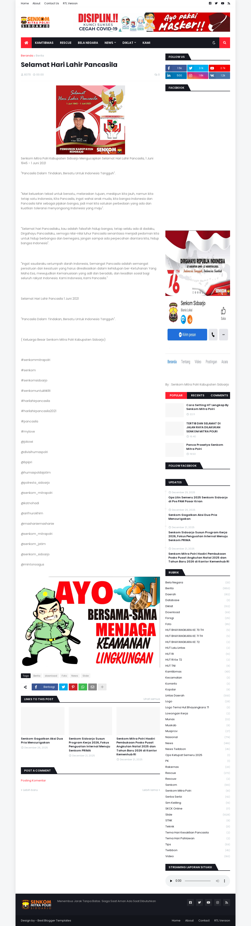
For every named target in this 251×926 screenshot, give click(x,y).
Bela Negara (197, 582)
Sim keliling (197, 803)
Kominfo (197, 684)
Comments (219, 395)
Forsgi (197, 618)
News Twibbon (197, 749)
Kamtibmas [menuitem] (44, 43)
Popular (176, 395)
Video (197, 856)
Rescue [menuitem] (65, 43)
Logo (197, 701)
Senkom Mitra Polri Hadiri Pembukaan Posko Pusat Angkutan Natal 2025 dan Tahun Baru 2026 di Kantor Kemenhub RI (136, 746)
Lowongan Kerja (197, 713)
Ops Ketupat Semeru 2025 (197, 755)
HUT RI (197, 654)
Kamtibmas (197, 671)
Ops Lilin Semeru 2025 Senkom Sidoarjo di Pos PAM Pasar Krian (198, 499)
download (51, 675)
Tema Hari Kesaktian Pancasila (197, 832)
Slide (86, 675)
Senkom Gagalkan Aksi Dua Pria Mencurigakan (42, 741)
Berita (40, 56)
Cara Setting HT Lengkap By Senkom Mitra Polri (207, 407)
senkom (197, 785)
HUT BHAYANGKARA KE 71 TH (197, 636)
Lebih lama (150, 790)
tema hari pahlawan (197, 838)
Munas (197, 719)
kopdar (197, 689)
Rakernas (197, 767)
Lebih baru (30, 790)
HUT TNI (197, 666)
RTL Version (70, 3)
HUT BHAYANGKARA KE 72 (197, 642)
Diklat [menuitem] (127, 43)
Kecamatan (197, 678)
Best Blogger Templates (54, 920)
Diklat (197, 606)
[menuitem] (26, 42)
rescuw (197, 779)
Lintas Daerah (197, 695)
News (74, 675)
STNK (197, 820)
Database (197, 600)
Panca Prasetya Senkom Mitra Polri (204, 447)
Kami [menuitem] (146, 43)
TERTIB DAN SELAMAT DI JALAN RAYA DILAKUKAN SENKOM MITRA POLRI (203, 427)
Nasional (197, 737)
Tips (197, 844)
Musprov (197, 731)
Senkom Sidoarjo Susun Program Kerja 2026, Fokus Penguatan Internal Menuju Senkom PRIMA (89, 745)
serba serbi (197, 797)
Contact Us (51, 3)
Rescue (197, 773)
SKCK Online (197, 808)
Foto (64, 675)
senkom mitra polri (197, 791)
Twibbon (197, 850)
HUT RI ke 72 (197, 660)
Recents (197, 395)
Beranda (27, 56)
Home (25, 3)
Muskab (197, 725)
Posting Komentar (33, 780)
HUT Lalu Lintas (197, 648)
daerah (197, 594)
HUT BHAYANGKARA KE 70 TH (197, 630)
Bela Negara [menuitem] (88, 43)
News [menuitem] (109, 43)
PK (197, 761)
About (36, 3)
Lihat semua (152, 699)
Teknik (197, 826)
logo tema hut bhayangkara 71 (197, 707)
